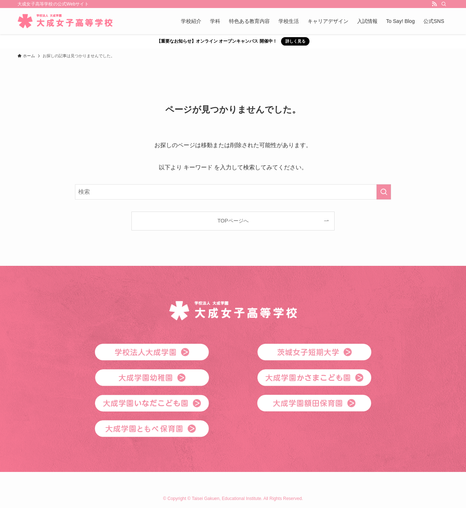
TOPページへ (232, 221)
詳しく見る (295, 41)
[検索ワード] (233, 192)
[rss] (434, 4)
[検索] (444, 4)
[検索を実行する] (383, 192)
